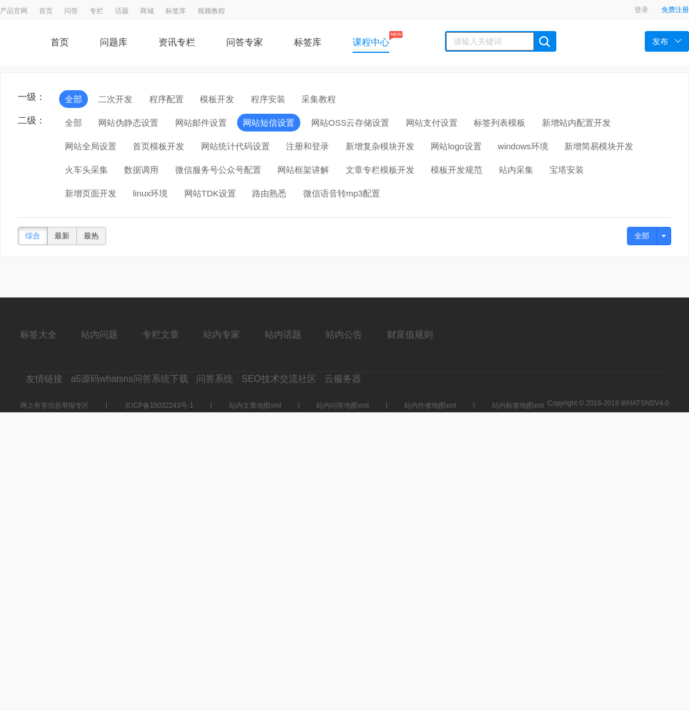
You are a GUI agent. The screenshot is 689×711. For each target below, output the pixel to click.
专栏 (96, 11)
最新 (62, 235)
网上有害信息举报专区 (54, 405)
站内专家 (221, 334)
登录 (641, 10)
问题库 (113, 42)
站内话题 (283, 334)
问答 (71, 11)
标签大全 (38, 334)
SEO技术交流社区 (279, 379)
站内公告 (344, 334)
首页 (46, 11)
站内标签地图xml (518, 405)
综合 (32, 235)
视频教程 (211, 11)
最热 (91, 235)
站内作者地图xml (430, 405)
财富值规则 (410, 334)
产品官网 (14, 11)
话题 (122, 11)
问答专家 (244, 42)
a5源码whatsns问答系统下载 (129, 379)
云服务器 (342, 379)
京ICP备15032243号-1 (159, 405)
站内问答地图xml (342, 405)
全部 (641, 235)
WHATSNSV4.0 (645, 403)
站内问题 (99, 334)
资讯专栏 (176, 42)
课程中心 (371, 39)
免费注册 (675, 10)
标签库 (175, 11)
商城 (147, 11)
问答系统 (214, 379)
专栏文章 (160, 334)
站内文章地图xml (255, 405)
